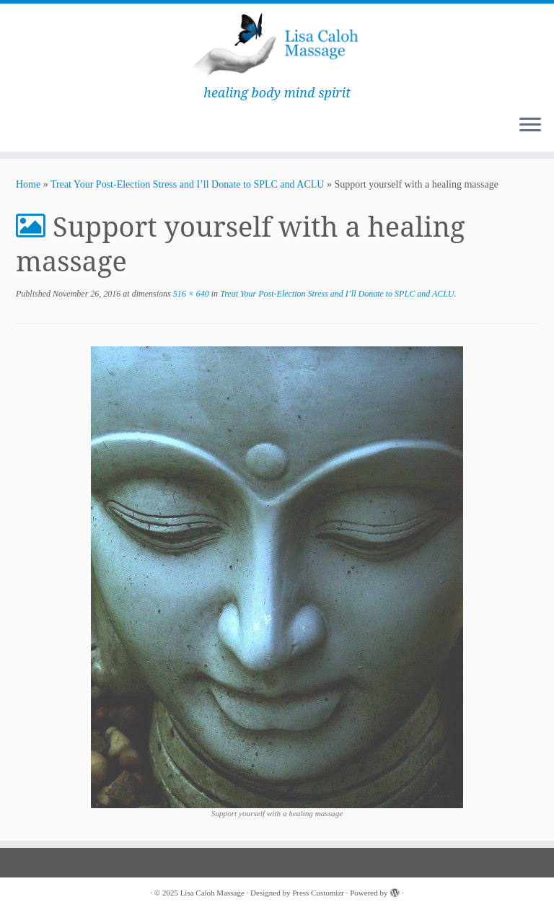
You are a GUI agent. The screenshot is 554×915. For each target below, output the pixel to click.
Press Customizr (318, 892)
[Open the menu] (530, 125)
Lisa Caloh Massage (212, 892)
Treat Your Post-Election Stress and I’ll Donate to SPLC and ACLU (187, 184)
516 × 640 (190, 294)
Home (28, 184)
